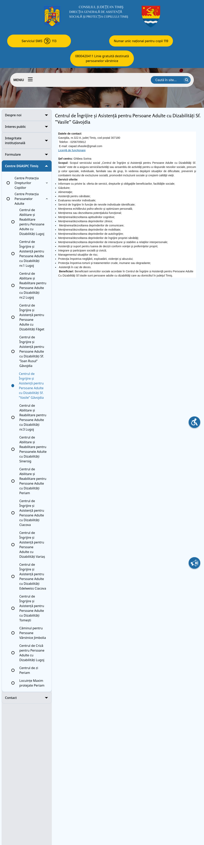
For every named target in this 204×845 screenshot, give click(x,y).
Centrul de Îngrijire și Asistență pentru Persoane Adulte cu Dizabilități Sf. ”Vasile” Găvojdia (31, 386)
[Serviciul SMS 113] (39, 41)
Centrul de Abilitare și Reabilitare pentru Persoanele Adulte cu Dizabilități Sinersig (33, 449)
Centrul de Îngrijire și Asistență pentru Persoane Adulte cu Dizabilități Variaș (32, 545)
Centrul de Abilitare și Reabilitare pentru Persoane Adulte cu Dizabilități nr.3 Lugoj (32, 417)
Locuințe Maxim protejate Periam (31, 683)
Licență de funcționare (72, 150)
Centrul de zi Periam (28, 670)
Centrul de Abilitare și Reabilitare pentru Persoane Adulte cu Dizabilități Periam (32, 481)
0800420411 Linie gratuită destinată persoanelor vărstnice (102, 58)
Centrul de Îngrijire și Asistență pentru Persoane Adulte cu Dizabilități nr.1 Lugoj (31, 254)
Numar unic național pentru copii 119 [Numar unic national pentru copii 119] (141, 41)
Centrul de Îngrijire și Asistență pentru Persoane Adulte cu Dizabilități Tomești (31, 608)
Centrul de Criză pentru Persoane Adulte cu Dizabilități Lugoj (31, 652)
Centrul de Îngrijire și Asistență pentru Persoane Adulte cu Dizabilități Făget (31, 317)
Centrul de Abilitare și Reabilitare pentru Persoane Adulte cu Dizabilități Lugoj (31, 222)
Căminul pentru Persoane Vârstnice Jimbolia (32, 633)
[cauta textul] (187, 80)
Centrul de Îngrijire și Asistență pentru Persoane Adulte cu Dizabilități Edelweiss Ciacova (32, 576)
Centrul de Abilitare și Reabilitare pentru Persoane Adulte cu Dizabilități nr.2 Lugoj (32, 285)
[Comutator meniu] (30, 79)
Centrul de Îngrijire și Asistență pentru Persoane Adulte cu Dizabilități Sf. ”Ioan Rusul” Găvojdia (31, 351)
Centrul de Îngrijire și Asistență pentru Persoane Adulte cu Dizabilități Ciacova (31, 513)
